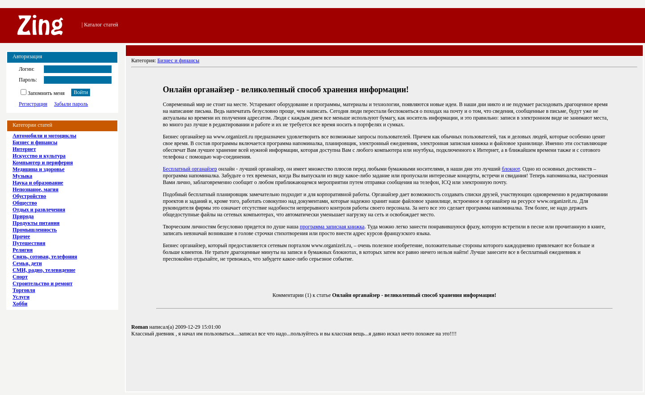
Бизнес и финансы (178, 60)
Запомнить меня (42, 93)
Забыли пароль (71, 104)
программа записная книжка (332, 226)
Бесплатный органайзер (190, 169)
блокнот (511, 169)
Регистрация (33, 104)
